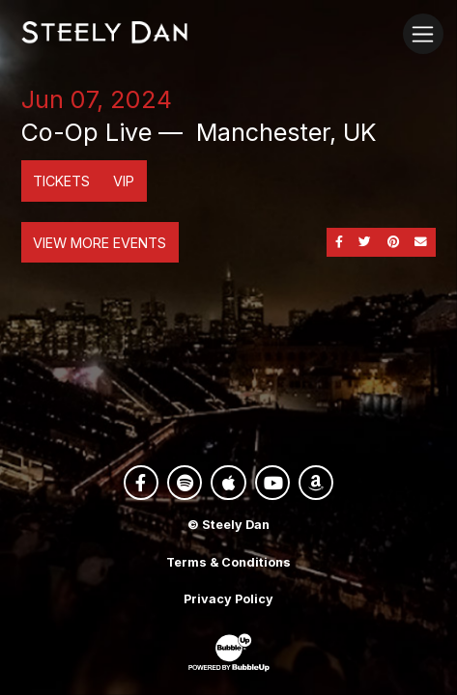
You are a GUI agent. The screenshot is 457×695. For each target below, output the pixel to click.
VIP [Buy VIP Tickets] (123, 181)
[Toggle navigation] (423, 33)
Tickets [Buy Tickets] (61, 181)
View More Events (99, 243)
